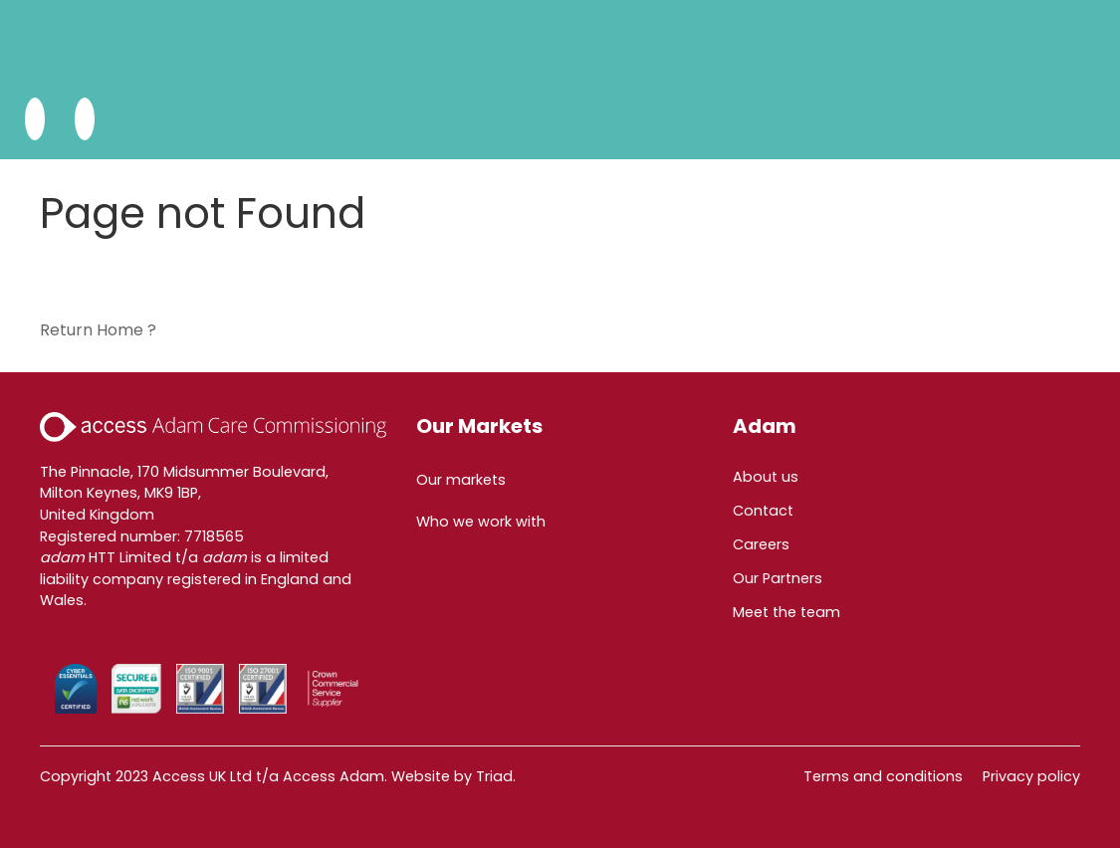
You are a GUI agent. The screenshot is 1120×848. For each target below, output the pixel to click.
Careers (761, 544)
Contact (763, 511)
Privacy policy (1031, 776)
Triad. (496, 776)
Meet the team (786, 612)
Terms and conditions (883, 776)
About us (765, 477)
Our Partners (777, 578)
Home (120, 329)
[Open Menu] (85, 119)
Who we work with (481, 521)
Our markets (461, 480)
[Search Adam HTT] (35, 119)
